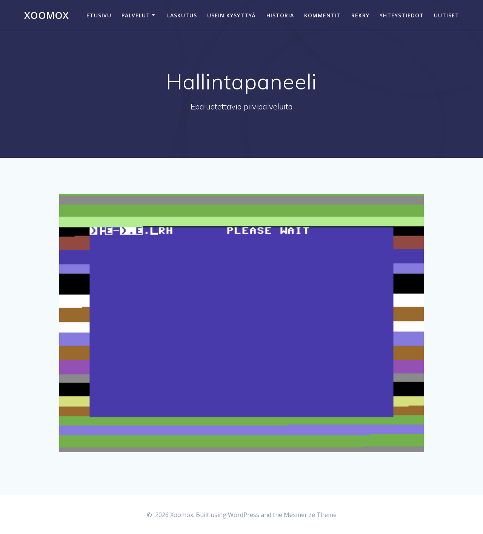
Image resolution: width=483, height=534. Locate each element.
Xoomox (46, 15)
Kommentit (322, 15)
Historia (280, 15)
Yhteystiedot (402, 15)
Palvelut (136, 15)
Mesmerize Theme (310, 515)
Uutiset (446, 15)
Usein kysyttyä (231, 15)
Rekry (360, 15)
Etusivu (98, 15)
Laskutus (182, 15)
